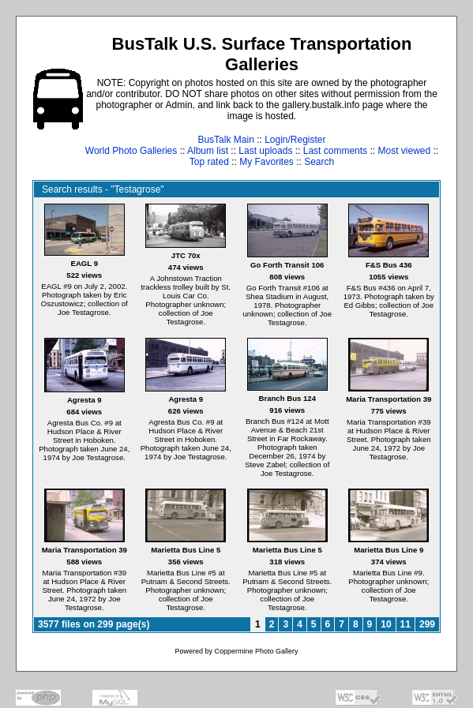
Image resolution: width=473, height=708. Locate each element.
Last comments (335, 150)
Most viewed (403, 150)
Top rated (209, 161)
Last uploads (265, 150)
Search (319, 161)
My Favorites (266, 161)
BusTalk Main (225, 139)
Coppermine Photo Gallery (256, 651)
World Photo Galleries (131, 150)
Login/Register (295, 139)
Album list (207, 150)
